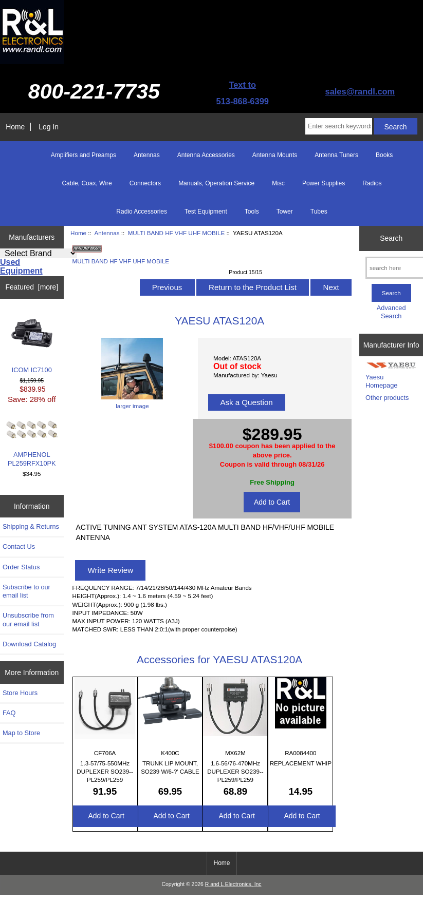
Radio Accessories (141, 211)
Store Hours (20, 693)
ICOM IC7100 (31, 343)
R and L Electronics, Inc (233, 884)
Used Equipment (21, 266)
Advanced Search (391, 312)
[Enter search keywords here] (338, 126)
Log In (49, 127)
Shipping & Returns (31, 526)
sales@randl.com (360, 91)
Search (391, 238)
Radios (371, 183)
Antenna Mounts (274, 155)
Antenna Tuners (336, 155)
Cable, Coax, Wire (87, 183)
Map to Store (21, 733)
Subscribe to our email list (26, 591)
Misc (278, 183)
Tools (252, 211)
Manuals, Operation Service (216, 183)
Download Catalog (29, 644)
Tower (285, 211)
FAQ (9, 713)
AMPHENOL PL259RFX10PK (32, 443)
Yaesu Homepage (381, 381)
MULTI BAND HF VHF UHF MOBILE (176, 232)
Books (384, 155)
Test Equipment (206, 211)
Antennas (107, 232)
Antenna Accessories (206, 155)
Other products (387, 397)
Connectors (145, 183)
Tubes (318, 211)
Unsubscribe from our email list (28, 619)
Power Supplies (323, 183)
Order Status (21, 567)
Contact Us (19, 546)
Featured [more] (31, 287)
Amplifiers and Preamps (83, 155)
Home (15, 127)
